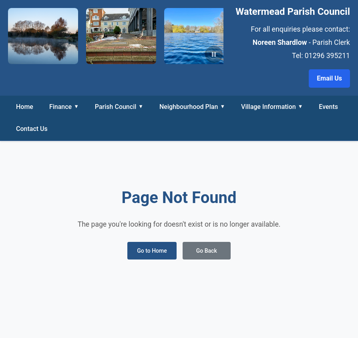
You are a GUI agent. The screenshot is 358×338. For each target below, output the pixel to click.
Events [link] (328, 107)
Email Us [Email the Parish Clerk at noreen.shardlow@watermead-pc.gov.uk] (329, 78)
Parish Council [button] (119, 107)
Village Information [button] (272, 107)
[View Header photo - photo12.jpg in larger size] (121, 36)
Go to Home (152, 250)
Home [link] (24, 107)
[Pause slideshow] (214, 54)
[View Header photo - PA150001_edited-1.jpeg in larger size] (43, 36)
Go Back (206, 250)
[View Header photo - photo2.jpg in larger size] (199, 36)
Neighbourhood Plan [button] (192, 107)
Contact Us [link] (32, 129)
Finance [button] (64, 107)
